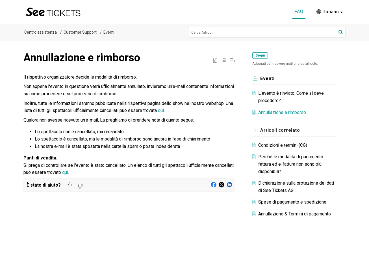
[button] (330, 11)
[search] (267, 32)
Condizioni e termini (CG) (283, 145)
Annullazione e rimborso (283, 112)
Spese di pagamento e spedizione (293, 202)
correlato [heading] (281, 130)
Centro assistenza (40, 32)
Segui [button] (261, 55)
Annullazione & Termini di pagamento (295, 214)
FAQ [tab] (298, 11)
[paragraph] (129, 125)
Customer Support (80, 32)
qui (161, 110)
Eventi (108, 32)
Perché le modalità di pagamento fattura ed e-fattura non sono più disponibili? (291, 164)
